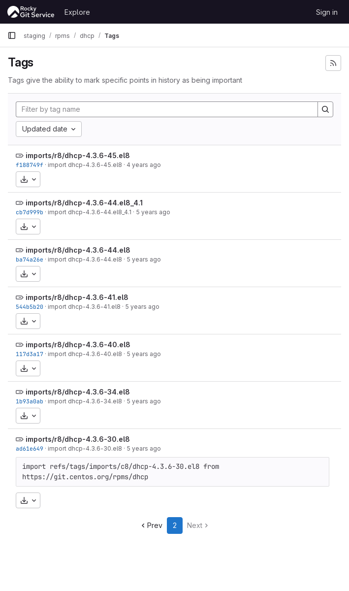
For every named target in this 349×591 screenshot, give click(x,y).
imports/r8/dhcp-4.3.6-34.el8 (78, 392)
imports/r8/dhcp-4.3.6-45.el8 (78, 155)
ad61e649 (29, 448)
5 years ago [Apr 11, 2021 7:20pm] (142, 306)
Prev (150, 525)
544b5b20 (29, 306)
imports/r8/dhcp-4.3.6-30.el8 (78, 439)
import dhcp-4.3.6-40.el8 (85, 354)
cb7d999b (29, 212)
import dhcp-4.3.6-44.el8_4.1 (89, 212)
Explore (77, 12)
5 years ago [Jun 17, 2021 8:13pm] (153, 212)
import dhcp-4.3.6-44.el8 (85, 259)
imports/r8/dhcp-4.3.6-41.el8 (77, 297)
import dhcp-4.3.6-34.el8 (85, 401)
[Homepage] (31, 12)
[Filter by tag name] (167, 109)
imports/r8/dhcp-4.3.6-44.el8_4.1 (84, 202)
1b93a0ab (29, 401)
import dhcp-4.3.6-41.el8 (84, 306)
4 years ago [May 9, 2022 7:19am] (144, 164)
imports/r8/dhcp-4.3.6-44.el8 (78, 250)
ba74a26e (29, 259)
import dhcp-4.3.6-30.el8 (85, 448)
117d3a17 (29, 354)
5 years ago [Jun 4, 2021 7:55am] (144, 259)
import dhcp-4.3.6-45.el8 (85, 164)
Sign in (327, 12)
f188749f (29, 164)
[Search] (325, 109)
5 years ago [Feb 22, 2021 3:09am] (144, 354)
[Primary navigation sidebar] (12, 35)
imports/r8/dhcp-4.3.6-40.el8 (78, 344)
